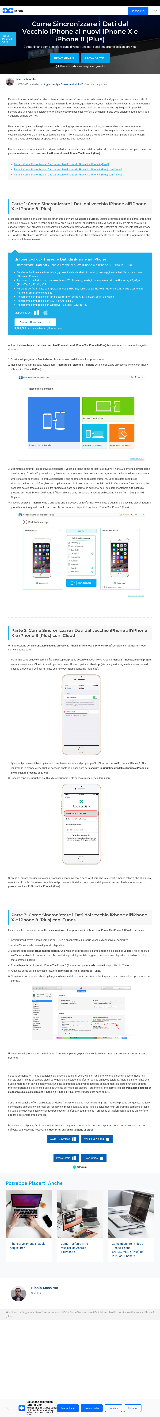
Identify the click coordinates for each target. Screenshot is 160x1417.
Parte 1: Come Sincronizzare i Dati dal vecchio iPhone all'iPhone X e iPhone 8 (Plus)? (61, 164)
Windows (36, 312)
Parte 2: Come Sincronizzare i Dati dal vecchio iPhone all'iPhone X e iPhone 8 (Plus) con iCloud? (68, 169)
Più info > (113, 1408)
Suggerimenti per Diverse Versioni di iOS (63, 84)
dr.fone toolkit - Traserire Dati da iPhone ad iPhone (60, 259)
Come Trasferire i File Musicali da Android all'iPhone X (74, 1247)
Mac (45, 312)
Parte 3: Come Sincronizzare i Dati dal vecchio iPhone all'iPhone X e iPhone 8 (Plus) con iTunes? (68, 174)
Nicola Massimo (27, 79)
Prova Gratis (64, 58)
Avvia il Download (31, 322)
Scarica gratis (68, 1408)
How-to (15, 1312)
